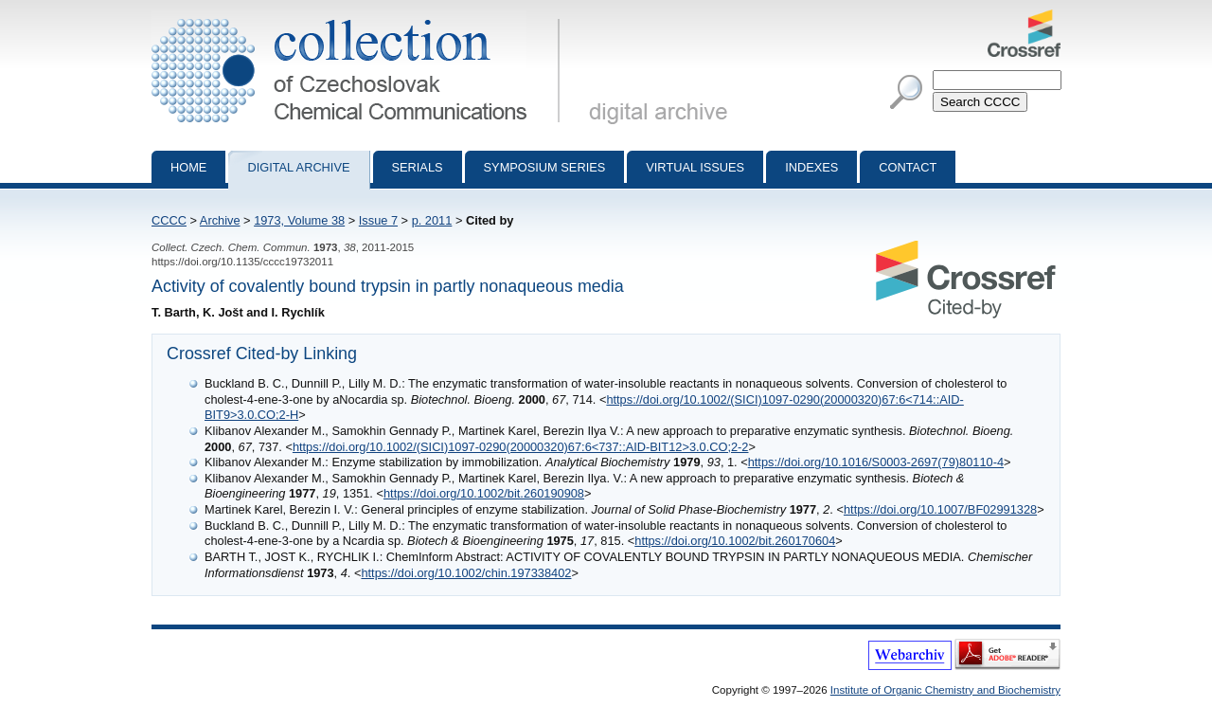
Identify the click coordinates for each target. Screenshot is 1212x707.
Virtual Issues (695, 167)
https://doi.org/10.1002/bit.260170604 (734, 541)
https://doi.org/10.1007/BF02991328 (940, 509)
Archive (220, 220)
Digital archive (298, 167)
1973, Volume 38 (299, 220)
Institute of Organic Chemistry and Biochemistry (945, 690)
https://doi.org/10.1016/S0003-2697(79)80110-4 (876, 462)
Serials (417, 167)
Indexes (811, 167)
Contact (907, 167)
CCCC (169, 220)
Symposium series (545, 167)
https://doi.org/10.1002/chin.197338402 (466, 573)
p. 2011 (432, 220)
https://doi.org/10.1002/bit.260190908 (483, 493)
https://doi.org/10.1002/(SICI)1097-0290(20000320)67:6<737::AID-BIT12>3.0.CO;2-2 (521, 447)
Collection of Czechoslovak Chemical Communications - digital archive (359, 17)
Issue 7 (378, 220)
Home (188, 167)
